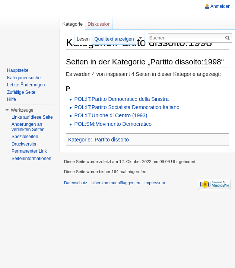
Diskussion (99, 24)
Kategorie (79, 140)
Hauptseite (17, 70)
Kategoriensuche (24, 77)
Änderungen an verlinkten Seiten (28, 127)
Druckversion (25, 144)
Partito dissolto (112, 140)
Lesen (83, 39)
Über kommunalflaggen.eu (115, 183)
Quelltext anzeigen (114, 39)
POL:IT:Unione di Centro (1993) (110, 115)
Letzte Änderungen (26, 84)
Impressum (155, 183)
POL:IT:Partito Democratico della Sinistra (121, 99)
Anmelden (220, 6)
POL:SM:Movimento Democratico (113, 124)
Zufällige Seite (21, 92)
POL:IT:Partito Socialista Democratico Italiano (126, 107)
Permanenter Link (29, 151)
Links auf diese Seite (32, 117)
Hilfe (11, 99)
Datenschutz (75, 183)
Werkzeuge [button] (22, 110)
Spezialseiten (25, 136)
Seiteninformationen (31, 158)
